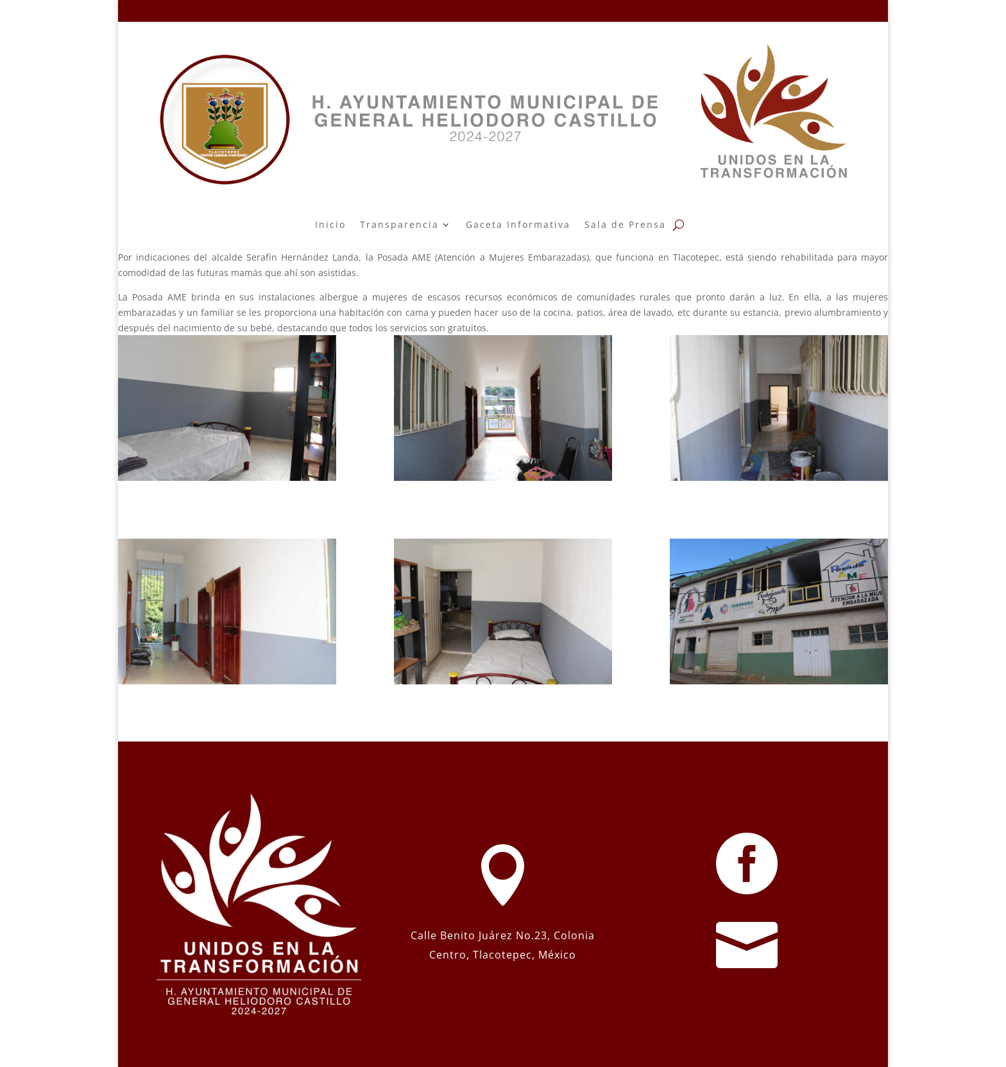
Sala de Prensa (625, 224)
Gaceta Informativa (518, 224)
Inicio (330, 224)
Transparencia (399, 224)
